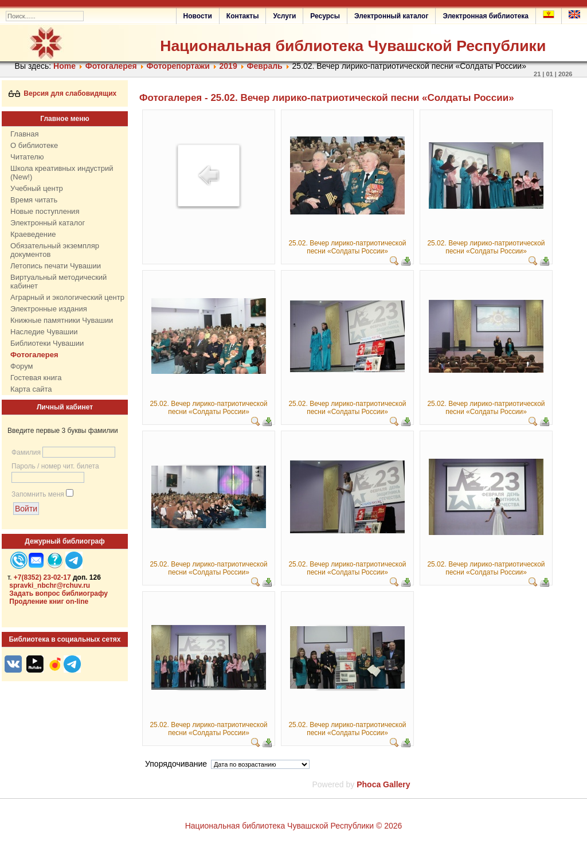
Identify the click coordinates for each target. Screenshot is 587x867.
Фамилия (26, 452)
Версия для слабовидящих (63, 93)
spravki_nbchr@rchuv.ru (49, 585)
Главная (24, 134)
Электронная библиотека (486, 16)
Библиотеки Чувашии (47, 343)
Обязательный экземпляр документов (54, 250)
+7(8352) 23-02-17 (42, 577)
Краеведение (33, 234)
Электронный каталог (391, 16)
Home (64, 66)
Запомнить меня (37, 494)
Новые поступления (44, 211)
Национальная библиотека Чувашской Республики (353, 45)
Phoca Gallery (383, 784)
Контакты (242, 16)
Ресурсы (325, 16)
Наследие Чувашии (43, 331)
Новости (197, 16)
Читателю (27, 157)
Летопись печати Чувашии (55, 265)
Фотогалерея (111, 66)
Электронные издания (48, 308)
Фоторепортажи (178, 66)
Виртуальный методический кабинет (58, 281)
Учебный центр (36, 188)
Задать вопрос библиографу (58, 593)
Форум (21, 366)
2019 (228, 66)
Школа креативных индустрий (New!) (62, 172)
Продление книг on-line (48, 601)
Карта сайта (31, 389)
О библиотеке (34, 145)
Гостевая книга (35, 377)
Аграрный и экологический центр (67, 297)
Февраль (264, 66)
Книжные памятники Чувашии (61, 320)
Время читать (33, 200)
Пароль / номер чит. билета (55, 466)
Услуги (284, 16)
